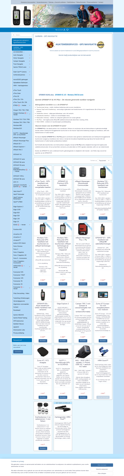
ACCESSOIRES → (18, 52)
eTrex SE (16, 96)
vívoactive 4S (17, 234)
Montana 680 (17, 125)
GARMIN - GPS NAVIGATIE (18, 48)
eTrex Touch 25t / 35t (20, 102)
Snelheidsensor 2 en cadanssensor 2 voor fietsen (43, 419)
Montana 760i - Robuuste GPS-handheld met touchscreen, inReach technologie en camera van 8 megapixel (63, 244)
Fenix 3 (15, 249)
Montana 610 (17, 128)
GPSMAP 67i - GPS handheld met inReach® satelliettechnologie (102, 241)
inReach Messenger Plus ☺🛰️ (83, 239)
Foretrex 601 (17, 229)
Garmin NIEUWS (18, 315)
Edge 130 (16, 219)
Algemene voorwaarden (21, 304)
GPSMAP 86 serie (19, 179)
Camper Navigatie (21, 61)
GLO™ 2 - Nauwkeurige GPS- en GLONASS (62, 362)
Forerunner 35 (17, 281)
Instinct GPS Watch (19, 243)
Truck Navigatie (21, 64)
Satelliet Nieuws (18, 324)
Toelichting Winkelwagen (21, 298)
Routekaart (16, 310)
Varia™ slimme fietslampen (18, 198)
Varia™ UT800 (17, 202)
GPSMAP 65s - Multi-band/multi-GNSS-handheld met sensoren (43, 306)
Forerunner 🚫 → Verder (21, 288)
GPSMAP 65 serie (19, 165)
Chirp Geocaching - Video (21, 293)
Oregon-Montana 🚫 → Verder (21, 114)
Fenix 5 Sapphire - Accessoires (19, 262)
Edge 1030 (16, 210)
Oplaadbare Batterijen (20, 83)
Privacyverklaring (92, 2)
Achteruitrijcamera (21, 75)
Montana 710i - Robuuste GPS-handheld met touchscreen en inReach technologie (42, 242)
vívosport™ (17, 240)
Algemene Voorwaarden (28, 2)
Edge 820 (16, 213)
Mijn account (60, 30)
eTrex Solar (17, 93)
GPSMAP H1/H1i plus (46, 94)
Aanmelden (18, 352)
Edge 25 (16, 222)
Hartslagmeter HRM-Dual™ (63, 418)
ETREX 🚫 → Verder (21, 105)
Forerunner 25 (17, 284)
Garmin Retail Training (20, 318)
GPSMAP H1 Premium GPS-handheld (63, 183)
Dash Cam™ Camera (21, 72)
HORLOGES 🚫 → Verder (21, 266)
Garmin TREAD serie (21, 67)
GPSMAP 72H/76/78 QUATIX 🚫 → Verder (21, 186)
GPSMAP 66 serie (19, 162)
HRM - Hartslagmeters (20, 85)
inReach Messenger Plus (21, 141)
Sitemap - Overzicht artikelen (57, 2)
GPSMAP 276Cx (18, 176)
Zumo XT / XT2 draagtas (43, 361)
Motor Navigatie (21, 58)
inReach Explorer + (19, 147)
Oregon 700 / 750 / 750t (21, 110)
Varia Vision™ (17, 191)
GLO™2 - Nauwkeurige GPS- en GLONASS (20, 134)
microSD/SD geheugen (20, 79)
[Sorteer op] (104, 160)
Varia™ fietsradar (18, 194)
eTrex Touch (17, 90)
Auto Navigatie (21, 55)
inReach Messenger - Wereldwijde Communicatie (83, 183)
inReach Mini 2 (17, 150)
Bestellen (43, 217)
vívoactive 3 (17, 237)
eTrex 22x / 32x (18, 99)
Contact (100, 2)
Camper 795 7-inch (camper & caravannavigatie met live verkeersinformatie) (83, 307)
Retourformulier (81, 2)
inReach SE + (17, 144)
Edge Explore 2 (63, 303)
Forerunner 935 (18, 272)
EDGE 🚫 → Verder (21, 225)
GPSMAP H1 (17, 154)
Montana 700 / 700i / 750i (21, 122)
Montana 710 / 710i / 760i (21, 119)
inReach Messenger (19, 138)
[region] (50, 468)
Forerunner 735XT (19, 275)
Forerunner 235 (18, 278)
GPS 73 (15, 182)
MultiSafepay (71, 2)
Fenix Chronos (17, 246)
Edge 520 (16, 216)
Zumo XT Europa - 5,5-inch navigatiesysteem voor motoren (103, 306)
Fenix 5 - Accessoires (20, 258)
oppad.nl (16, 327)
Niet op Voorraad (103, 397)
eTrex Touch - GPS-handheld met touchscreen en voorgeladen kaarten (43, 184)
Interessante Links (19, 330)
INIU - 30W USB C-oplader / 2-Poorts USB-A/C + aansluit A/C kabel (83, 363)
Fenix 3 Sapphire (18, 252)
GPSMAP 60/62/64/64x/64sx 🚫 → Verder (21, 169)
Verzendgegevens (42, 2)
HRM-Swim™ (103, 360)
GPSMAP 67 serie (19, 159)
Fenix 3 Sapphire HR (19, 255)
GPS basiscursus (18, 321)
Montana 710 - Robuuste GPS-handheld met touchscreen (103, 184)
